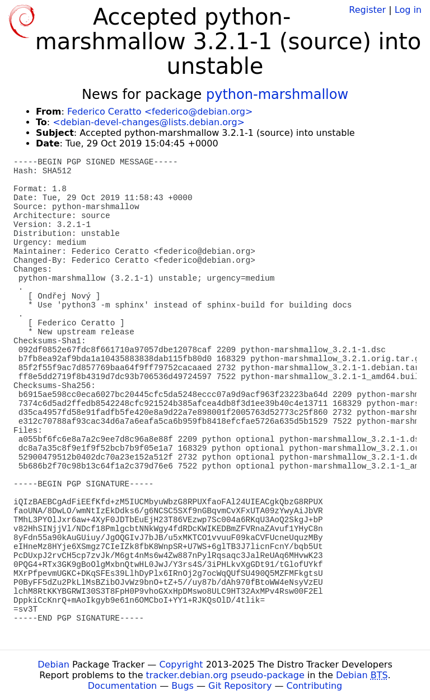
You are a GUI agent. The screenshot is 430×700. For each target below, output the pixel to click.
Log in (408, 9)
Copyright (181, 664)
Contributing (315, 685)
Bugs (182, 685)
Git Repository (240, 685)
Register (367, 9)
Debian (53, 664)
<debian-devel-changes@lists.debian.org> (149, 122)
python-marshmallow (277, 94)
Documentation (122, 685)
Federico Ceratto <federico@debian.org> (160, 111)
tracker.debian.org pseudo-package (225, 675)
